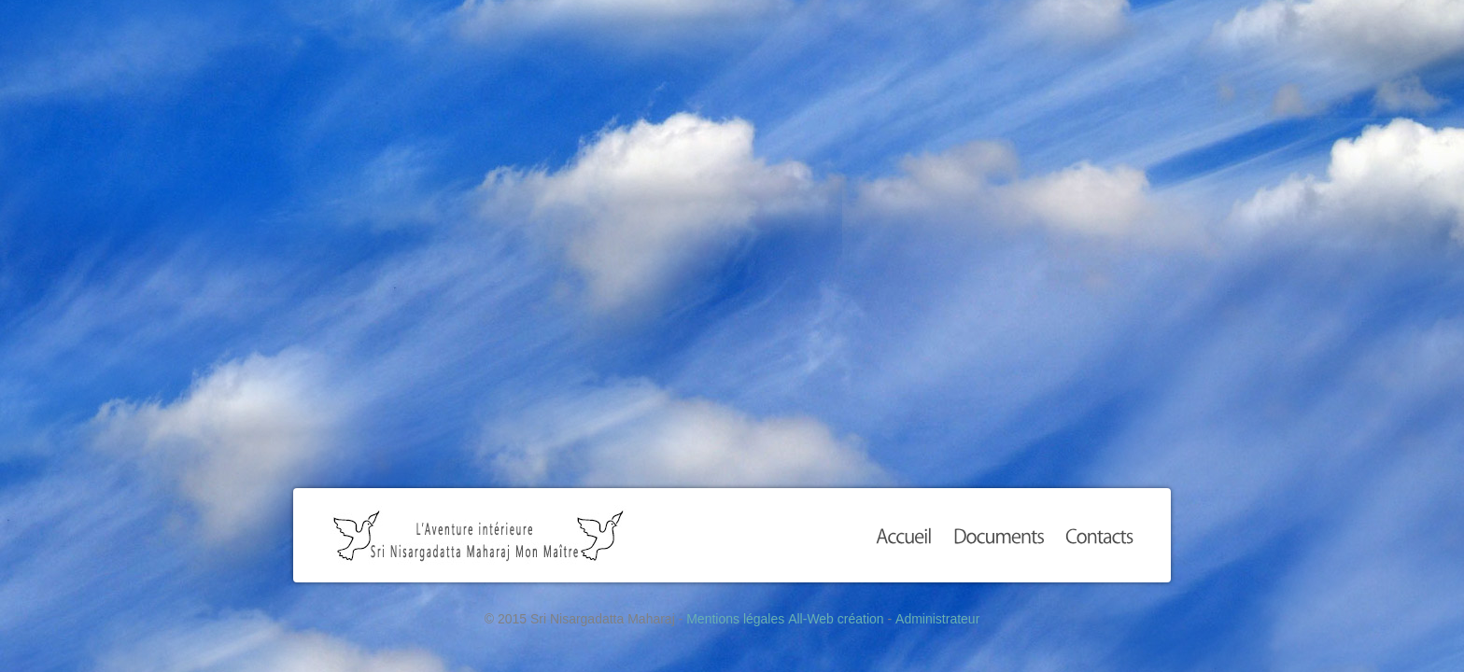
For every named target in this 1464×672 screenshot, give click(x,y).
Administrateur (937, 618)
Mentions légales (735, 618)
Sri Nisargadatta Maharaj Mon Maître (478, 535)
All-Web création (835, 618)
